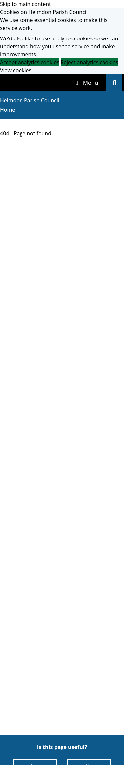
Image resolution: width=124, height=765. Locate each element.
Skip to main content (25, 4)
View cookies (15, 70)
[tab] (87, 82)
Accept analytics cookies (29, 62)
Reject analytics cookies (89, 62)
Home (7, 109)
